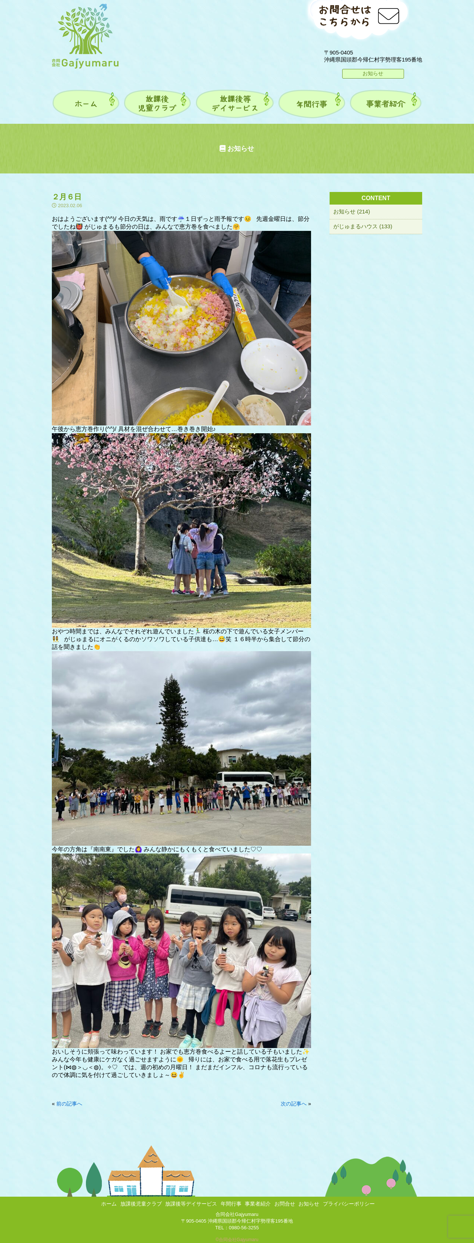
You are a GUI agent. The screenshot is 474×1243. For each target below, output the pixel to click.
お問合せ (284, 1204)
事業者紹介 (258, 1204)
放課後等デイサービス (191, 1204)
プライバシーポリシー (349, 1204)
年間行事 (231, 1204)
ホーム (109, 1204)
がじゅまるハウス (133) (362, 226)
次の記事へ (294, 1104)
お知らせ (373, 73)
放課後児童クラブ (141, 1204)
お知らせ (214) (351, 211)
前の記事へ (69, 1104)
